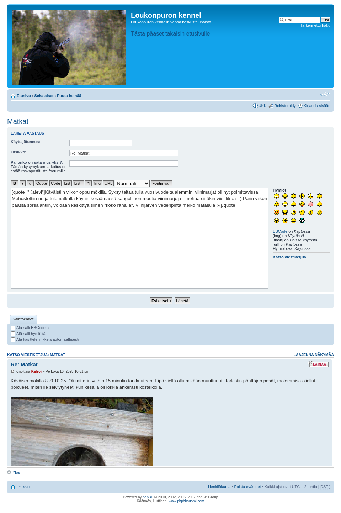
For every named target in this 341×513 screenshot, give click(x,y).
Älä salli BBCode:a (30, 327)
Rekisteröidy (285, 106)
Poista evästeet (247, 487)
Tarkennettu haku (315, 25)
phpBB (148, 497)
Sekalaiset (44, 96)
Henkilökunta (219, 487)
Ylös (16, 472)
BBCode (280, 231)
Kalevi (36, 371)
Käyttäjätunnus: (25, 142)
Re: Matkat (24, 364)
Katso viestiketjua (289, 257)
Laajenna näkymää (314, 354)
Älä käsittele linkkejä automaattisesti (45, 339)
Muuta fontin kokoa (325, 94)
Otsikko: (18, 152)
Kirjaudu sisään (317, 106)
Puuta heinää (69, 96)
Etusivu (24, 96)
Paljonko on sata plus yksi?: (37, 162)
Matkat (17, 121)
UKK (263, 106)
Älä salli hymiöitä (28, 333)
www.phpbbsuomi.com (186, 501)
